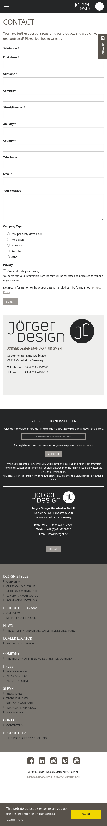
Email (6, 174)
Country (8, 140)
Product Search (18, 732)
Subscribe (53, 453)
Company (9, 90)
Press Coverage (17, 676)
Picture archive (17, 681)
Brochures (14, 694)
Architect (15, 251)
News (8, 625)
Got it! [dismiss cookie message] (86, 814)
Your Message (12, 190)
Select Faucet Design (21, 618)
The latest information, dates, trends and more (40, 631)
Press (8, 666)
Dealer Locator (17, 638)
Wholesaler (16, 240)
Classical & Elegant (20, 586)
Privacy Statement (67, 776)
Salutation (10, 48)
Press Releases (16, 671)
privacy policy (84, 445)
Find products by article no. (27, 738)
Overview (13, 581)
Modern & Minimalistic (22, 591)
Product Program (20, 607)
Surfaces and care (19, 703)
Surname (9, 74)
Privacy (8, 265)
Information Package (21, 708)
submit (11, 301)
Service (9, 688)
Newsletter (14, 712)
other (12, 257)
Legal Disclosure (39, 776)
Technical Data (17, 698)
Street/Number (13, 107)
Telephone (10, 157)
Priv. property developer (24, 234)
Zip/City (8, 124)
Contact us (14, 725)
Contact (53, 549)
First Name (10, 57)
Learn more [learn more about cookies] (15, 819)
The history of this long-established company (39, 659)
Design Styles (15, 576)
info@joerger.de (58, 534)
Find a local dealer (20, 643)
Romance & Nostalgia (21, 600)
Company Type (12, 226)
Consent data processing (21, 271)
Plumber (14, 245)
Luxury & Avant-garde (22, 596)
